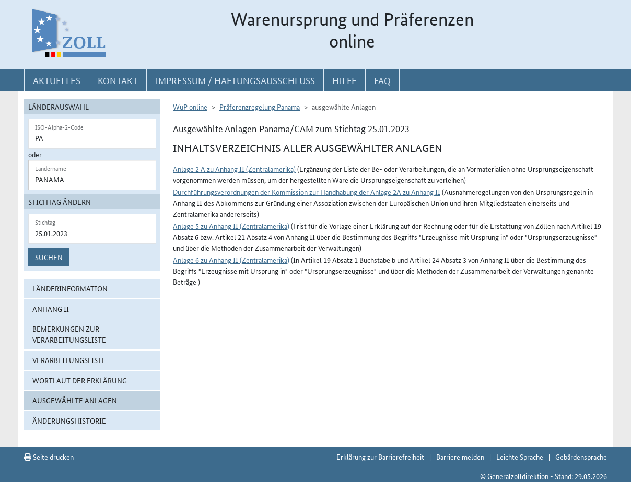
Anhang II (50, 309)
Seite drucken (49, 456)
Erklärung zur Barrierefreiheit (380, 456)
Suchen (49, 257)
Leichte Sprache (519, 456)
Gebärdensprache (581, 456)
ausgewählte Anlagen (74, 400)
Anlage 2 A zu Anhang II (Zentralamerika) (234, 169)
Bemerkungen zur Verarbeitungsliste (69, 334)
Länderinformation (70, 288)
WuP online (190, 106)
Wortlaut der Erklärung (79, 380)
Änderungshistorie (69, 420)
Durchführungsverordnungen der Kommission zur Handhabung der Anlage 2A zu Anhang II (306, 191)
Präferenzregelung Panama (259, 106)
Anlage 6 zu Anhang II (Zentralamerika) (231, 259)
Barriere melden (460, 456)
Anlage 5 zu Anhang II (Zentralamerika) (231, 225)
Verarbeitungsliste (69, 360)
